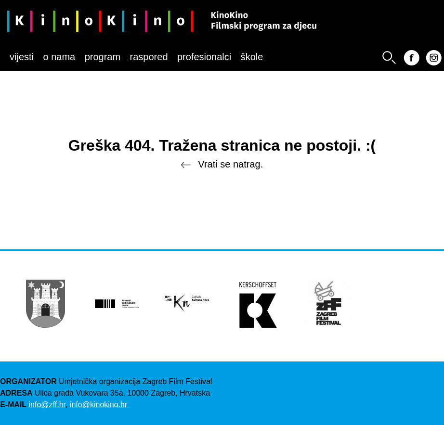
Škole (252, 57)
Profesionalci (204, 57)
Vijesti (22, 57)
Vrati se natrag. (222, 165)
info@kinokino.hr (98, 404)
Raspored (149, 57)
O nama (59, 57)
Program (102, 57)
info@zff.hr (47, 404)
